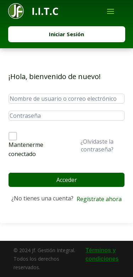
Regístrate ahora (99, 199)
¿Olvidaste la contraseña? (97, 145)
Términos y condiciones (101, 254)
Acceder (66, 180)
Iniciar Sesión (66, 34)
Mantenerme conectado (26, 149)
